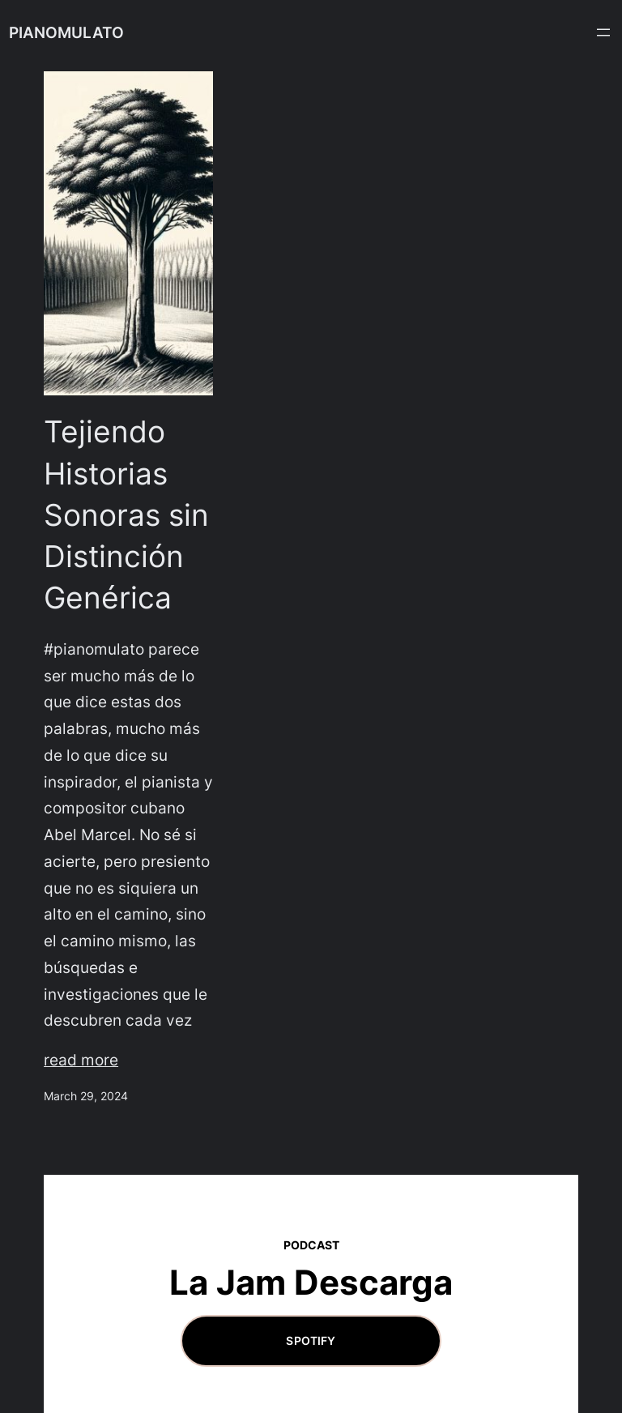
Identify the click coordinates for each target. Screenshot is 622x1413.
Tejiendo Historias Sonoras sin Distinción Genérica (126, 515)
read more (81, 1059)
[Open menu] (603, 32)
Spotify (310, 1340)
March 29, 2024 (86, 1096)
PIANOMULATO (66, 32)
